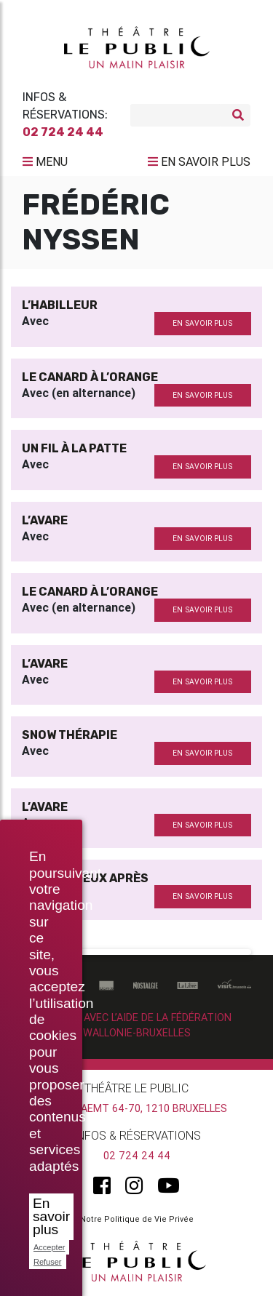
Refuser (47, 1261)
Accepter (49, 1247)
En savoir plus (51, 1216)
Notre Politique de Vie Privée (137, 1219)
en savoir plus (202, 323)
